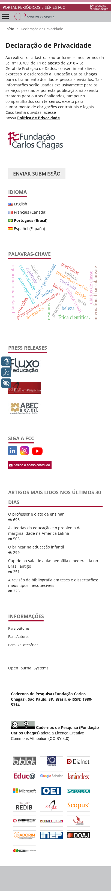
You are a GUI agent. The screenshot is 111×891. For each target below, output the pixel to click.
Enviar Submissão (37, 173)
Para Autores (18, 636)
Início (9, 28)
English (20, 204)
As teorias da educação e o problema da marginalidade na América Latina (45, 530)
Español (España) (29, 228)
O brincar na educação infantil (36, 547)
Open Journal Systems (28, 668)
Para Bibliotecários (23, 644)
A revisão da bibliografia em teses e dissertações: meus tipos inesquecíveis (53, 582)
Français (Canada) (30, 212)
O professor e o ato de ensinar (36, 514)
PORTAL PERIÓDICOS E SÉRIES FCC (34, 7)
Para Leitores (18, 628)
